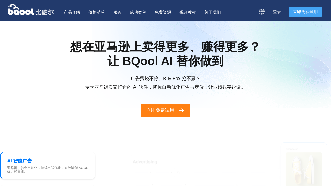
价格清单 (96, 12)
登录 (277, 12)
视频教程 (187, 12)
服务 (117, 12)
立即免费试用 (305, 12)
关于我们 (212, 12)
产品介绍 (72, 12)
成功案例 (138, 12)
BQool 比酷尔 (31, 9)
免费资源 (163, 12)
